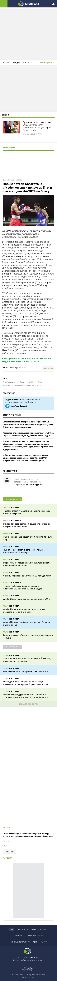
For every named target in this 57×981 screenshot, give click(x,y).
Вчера (6, 63)
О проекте (20, 930)
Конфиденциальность (21, 942)
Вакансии (31, 930)
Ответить (9, 851)
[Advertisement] (28, 34)
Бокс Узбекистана (10, 382)
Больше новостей (29, 704)
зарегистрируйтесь (35, 484)
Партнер (7, 858)
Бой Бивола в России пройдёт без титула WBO (26, 671)
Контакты (42, 930)
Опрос (6, 827)
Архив (36, 942)
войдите (18, 484)
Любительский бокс (28, 382)
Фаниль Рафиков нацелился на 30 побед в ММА (27, 576)
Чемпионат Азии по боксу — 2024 (28, 386)
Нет (7, 841)
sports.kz (48, 368)
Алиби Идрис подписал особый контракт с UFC (26, 599)
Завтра (26, 63)
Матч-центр (46, 63)
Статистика (19, 936)
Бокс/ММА (9, 147)
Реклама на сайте (35, 936)
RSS (45, 942)
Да (7, 846)
